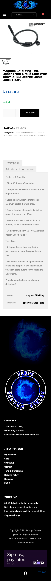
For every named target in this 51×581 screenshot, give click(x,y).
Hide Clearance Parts (33, 303)
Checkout (9, 463)
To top (42, 570)
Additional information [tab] (20, 169)
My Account (10, 454)
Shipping (8, 479)
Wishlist (8, 467)
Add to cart (30, 113)
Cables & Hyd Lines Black (25, 133)
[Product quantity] (11, 113)
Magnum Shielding (35, 295)
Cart (6, 458)
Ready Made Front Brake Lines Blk (32, 136)
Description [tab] (13, 162)
